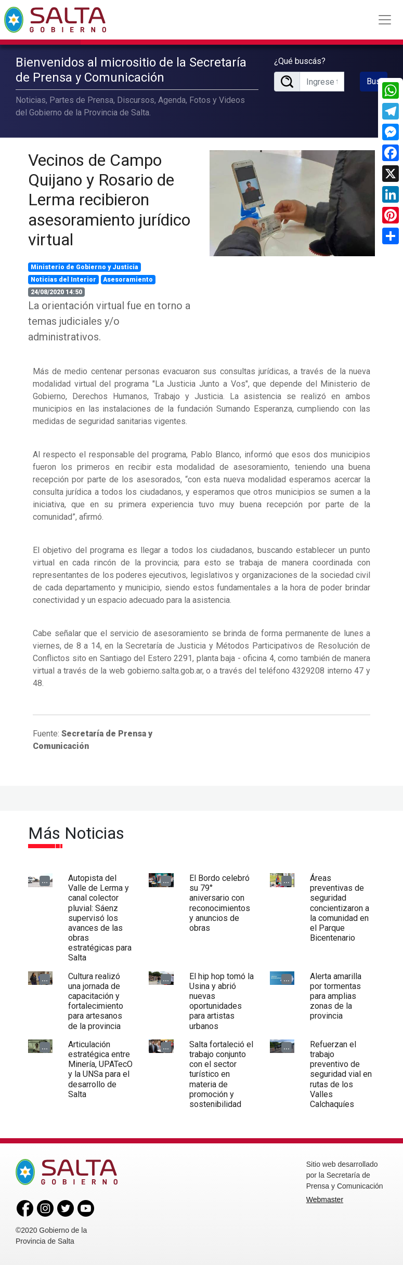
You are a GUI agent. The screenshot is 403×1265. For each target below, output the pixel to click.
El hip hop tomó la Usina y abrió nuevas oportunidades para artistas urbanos (221, 1001)
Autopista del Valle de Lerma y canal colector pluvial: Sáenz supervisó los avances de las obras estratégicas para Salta (100, 918)
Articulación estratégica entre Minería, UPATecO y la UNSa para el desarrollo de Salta (100, 1069)
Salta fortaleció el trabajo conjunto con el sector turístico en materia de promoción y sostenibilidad (221, 1074)
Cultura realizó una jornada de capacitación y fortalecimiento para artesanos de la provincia (95, 1001)
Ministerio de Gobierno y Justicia (84, 267)
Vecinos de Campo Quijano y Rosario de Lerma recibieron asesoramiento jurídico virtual (109, 200)
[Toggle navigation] (385, 20)
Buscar (377, 81)
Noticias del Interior (63, 279)
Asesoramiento (128, 279)
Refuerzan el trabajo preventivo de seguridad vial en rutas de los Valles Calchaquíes (341, 1074)
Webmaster (324, 1199)
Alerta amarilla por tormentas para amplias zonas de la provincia (335, 996)
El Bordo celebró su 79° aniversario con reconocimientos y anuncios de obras (219, 903)
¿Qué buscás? (300, 61)
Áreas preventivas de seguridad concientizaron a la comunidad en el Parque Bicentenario (339, 908)
